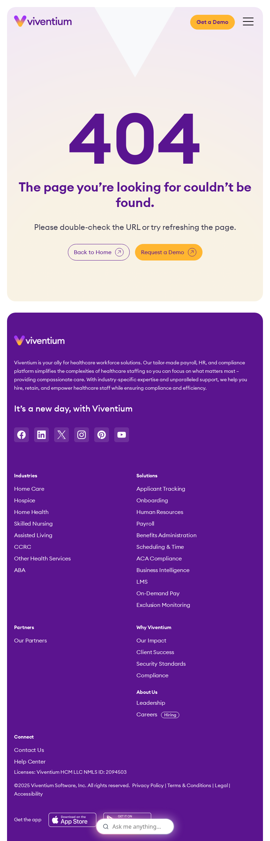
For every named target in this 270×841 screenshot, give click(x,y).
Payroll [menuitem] (145, 524)
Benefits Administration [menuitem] (166, 535)
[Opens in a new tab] (21, 434)
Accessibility (28, 794)
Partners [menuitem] (24, 627)
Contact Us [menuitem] (29, 750)
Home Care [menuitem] (29, 489)
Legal (221, 785)
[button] (39, 343)
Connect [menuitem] (24, 737)
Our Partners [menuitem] (30, 641)
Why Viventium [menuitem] (154, 627)
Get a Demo (213, 22)
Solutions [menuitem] (147, 475)
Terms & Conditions (189, 785)
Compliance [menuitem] (152, 675)
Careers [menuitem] (157, 714)
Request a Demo (169, 252)
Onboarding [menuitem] (152, 500)
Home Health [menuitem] (31, 512)
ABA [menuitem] (19, 570)
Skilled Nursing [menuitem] (33, 524)
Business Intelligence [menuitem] (162, 570)
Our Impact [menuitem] (151, 641)
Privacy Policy (148, 785)
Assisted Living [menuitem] (33, 535)
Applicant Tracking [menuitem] (160, 489)
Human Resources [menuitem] (159, 512)
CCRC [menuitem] (22, 547)
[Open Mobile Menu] (248, 22)
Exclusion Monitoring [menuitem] (163, 605)
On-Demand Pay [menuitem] (158, 593)
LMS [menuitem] (142, 582)
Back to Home (99, 252)
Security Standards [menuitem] (161, 664)
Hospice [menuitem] (24, 500)
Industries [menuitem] (25, 475)
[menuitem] (194, 692)
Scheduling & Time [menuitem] (160, 547)
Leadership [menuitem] (150, 703)
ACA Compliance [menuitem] (159, 558)
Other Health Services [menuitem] (42, 558)
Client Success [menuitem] (155, 652)
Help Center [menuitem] (30, 762)
